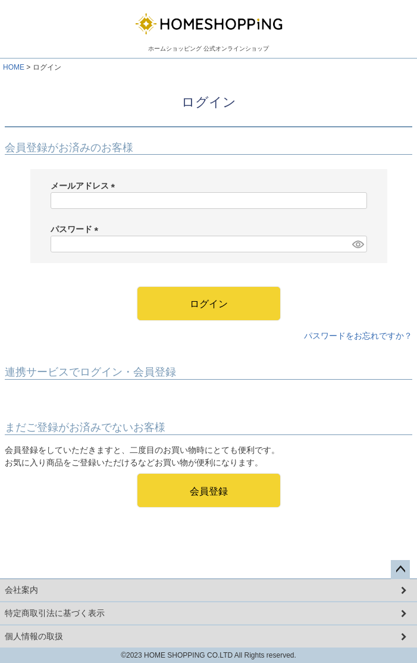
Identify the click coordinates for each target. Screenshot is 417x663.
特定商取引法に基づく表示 (55, 613)
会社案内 (21, 590)
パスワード (77, 229)
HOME (13, 67)
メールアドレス (85, 185)
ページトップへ (400, 569)
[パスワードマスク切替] (357, 244)
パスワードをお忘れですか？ (358, 335)
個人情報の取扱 (34, 636)
